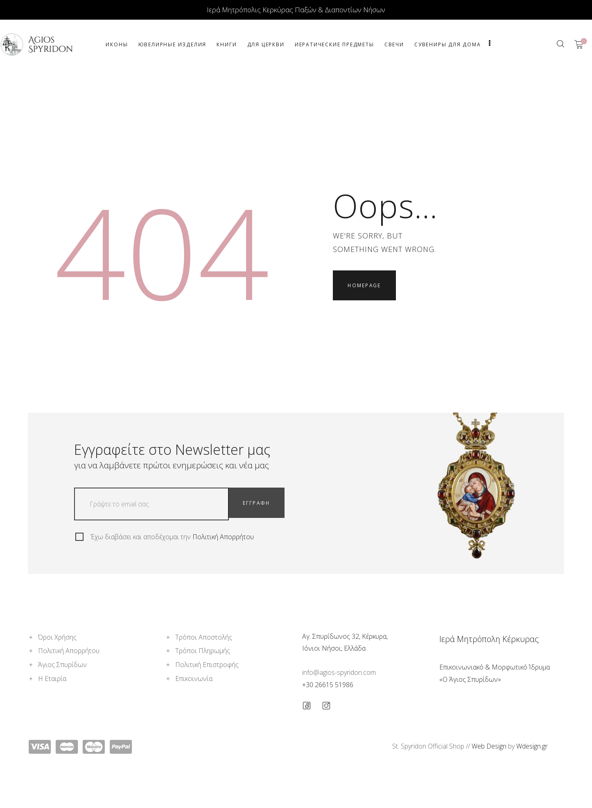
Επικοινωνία (193, 678)
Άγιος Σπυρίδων (62, 664)
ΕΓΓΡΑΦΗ (258, 504)
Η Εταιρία (52, 678)
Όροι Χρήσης (57, 637)
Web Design (489, 746)
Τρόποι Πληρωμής (202, 650)
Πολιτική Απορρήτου (223, 536)
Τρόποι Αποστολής (203, 637)
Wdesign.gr (532, 746)
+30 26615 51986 (327, 684)
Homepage (366, 287)
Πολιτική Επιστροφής (207, 664)
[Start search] (560, 44)
